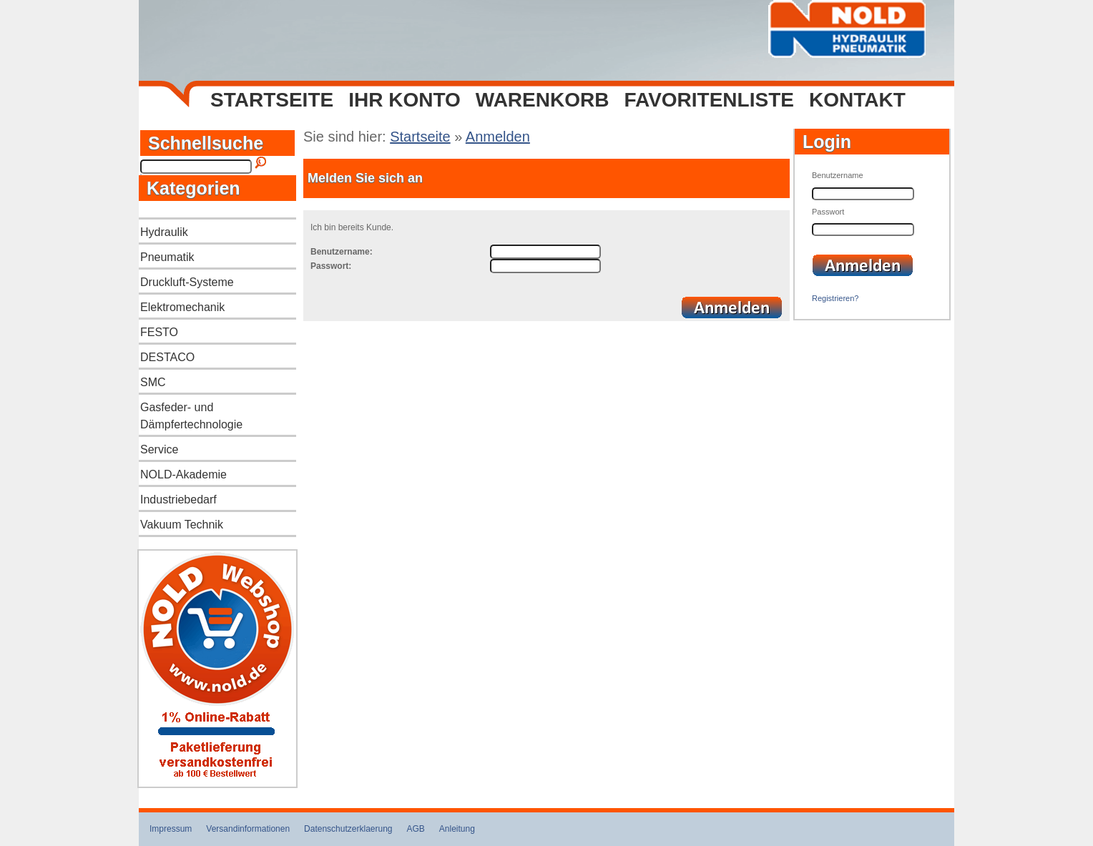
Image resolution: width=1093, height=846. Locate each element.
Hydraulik (164, 232)
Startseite (271, 100)
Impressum (171, 829)
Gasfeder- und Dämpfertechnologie (191, 416)
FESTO (159, 332)
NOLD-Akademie (183, 474)
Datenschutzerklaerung (348, 829)
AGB (416, 829)
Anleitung (457, 829)
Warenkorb (542, 100)
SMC (153, 382)
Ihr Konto (404, 100)
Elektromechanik (182, 307)
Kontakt (857, 100)
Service (159, 449)
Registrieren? (835, 298)
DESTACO (167, 357)
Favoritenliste (709, 100)
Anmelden (498, 136)
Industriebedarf (178, 499)
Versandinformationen (248, 829)
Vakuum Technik (181, 524)
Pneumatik (167, 257)
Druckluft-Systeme (187, 282)
